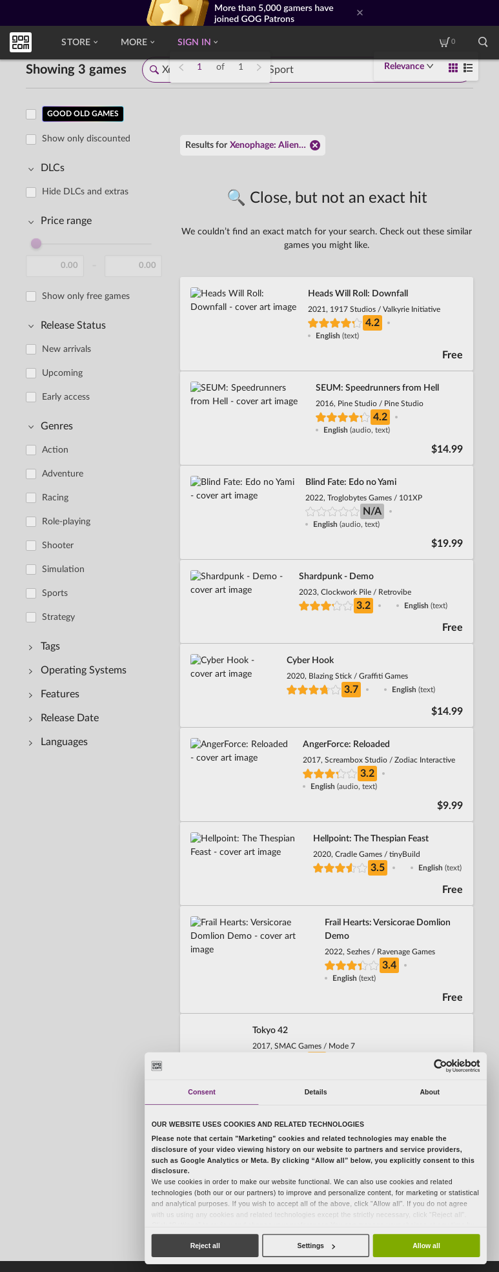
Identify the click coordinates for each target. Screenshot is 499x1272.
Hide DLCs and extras (85, 191)
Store (79, 42)
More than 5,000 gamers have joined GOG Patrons (274, 13)
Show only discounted (86, 138)
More (137, 42)
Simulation (63, 569)
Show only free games (86, 296)
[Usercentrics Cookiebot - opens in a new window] (440, 1065)
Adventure (62, 473)
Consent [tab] (201, 1092)
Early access (66, 397)
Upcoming (62, 373)
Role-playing (66, 521)
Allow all (426, 1245)
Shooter (58, 545)
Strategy (58, 617)
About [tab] (430, 1092)
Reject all (205, 1245)
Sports (55, 593)
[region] (97, 579)
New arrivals (66, 349)
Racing (55, 497)
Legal (141, 1229)
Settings (316, 1245)
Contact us (86, 1132)
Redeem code (34, 1132)
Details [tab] (316, 1092)
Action (55, 450)
